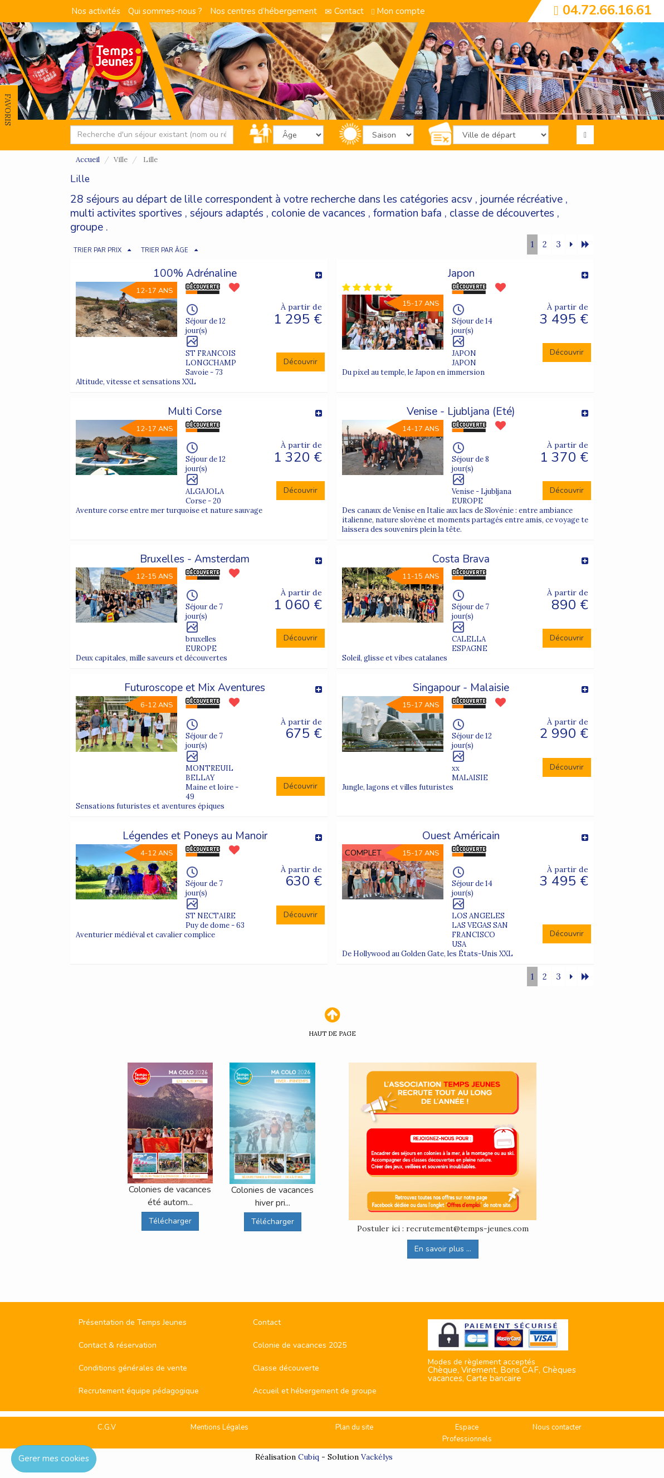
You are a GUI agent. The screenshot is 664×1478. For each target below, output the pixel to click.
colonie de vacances (318, 213)
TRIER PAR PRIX (97, 250)
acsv (461, 199)
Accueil (88, 159)
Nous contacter (557, 1427)
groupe (86, 227)
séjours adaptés (226, 213)
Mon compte (398, 11)
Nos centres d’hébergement (263, 11)
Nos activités (95, 11)
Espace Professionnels (467, 1433)
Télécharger (170, 1221)
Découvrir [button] (301, 361)
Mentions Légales (219, 1427)
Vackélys (377, 1457)
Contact (344, 11)
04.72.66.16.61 (607, 10)
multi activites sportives (126, 213)
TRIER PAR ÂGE (164, 250)
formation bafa (407, 213)
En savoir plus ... (442, 1249)
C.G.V (106, 1427)
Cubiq (308, 1457)
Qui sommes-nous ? (165, 11)
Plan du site (354, 1427)
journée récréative (521, 199)
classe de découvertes (502, 213)
